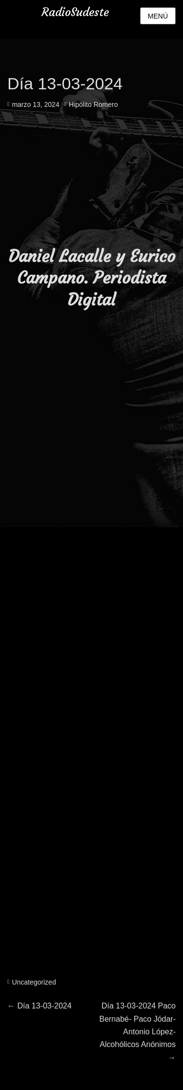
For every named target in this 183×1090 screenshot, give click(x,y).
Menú (158, 16)
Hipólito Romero (93, 104)
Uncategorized (34, 982)
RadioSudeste (75, 12)
